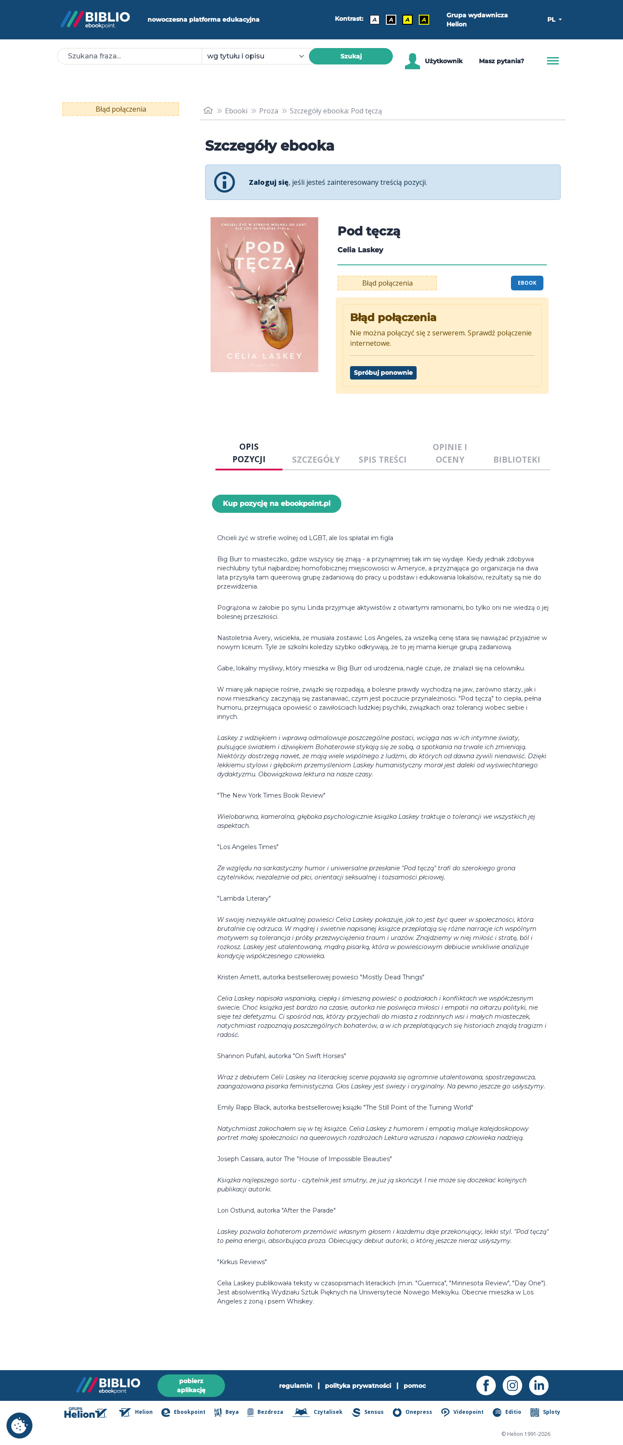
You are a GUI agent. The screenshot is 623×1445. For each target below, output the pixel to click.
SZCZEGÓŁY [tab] (316, 459)
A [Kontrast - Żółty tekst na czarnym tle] (424, 19)
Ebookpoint (183, 1412)
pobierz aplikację (191, 1385)
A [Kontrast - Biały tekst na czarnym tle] (391, 19)
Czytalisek (317, 1412)
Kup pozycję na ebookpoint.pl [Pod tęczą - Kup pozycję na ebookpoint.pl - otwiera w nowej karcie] (277, 503)
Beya (226, 1412)
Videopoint (462, 1412)
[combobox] (260, 56)
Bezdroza (265, 1412)
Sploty (545, 1412)
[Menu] (553, 61)
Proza (268, 111)
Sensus (368, 1412)
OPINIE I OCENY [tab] (450, 453)
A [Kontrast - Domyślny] (375, 19)
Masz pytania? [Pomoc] (501, 61)
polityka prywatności (358, 1386)
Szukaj (351, 56)
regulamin (295, 1386)
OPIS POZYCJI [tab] (249, 453)
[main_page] (208, 110)
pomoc (415, 1386)
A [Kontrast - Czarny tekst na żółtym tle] (407, 19)
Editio (507, 1412)
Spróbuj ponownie (383, 373)
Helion (136, 1412)
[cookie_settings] (19, 1426)
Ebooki (236, 111)
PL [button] (552, 19)
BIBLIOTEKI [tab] (516, 459)
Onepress (413, 1412)
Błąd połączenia (121, 109)
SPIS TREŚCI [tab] (383, 459)
